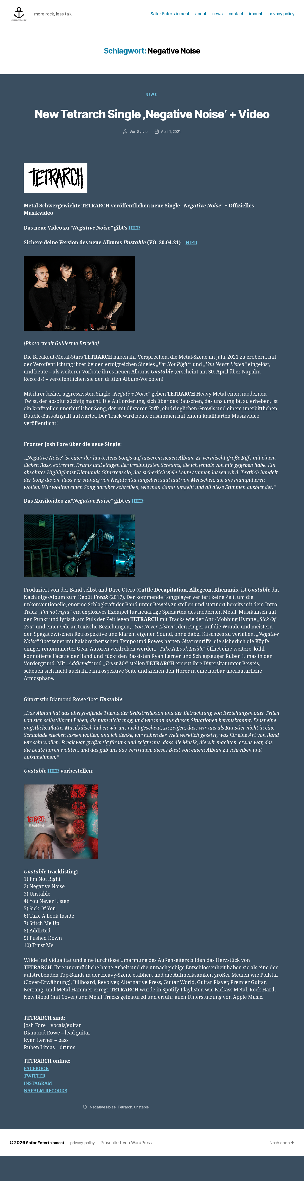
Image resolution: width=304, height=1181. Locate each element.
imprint (255, 17)
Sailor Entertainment (170, 17)
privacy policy (281, 17)
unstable (142, 1132)
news (217, 17)
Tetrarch (126, 1132)
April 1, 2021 (171, 157)
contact (236, 17)
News (152, 102)
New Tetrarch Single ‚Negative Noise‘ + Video (152, 129)
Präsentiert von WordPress (131, 1167)
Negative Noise (103, 1132)
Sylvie (141, 157)
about (200, 17)
